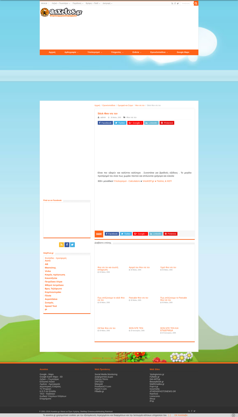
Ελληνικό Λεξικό (47, 381)
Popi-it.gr (107, 358)
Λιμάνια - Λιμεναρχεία (50, 384)
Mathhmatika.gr (157, 384)
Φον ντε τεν (139, 105)
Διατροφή (106, 3)
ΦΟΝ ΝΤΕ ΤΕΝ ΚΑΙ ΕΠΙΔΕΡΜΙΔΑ (169, 329)
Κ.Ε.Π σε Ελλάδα (48, 391)
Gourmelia (155, 389)
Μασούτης (50, 267)
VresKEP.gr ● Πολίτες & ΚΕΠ (157, 181)
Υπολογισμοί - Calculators (127, 181)
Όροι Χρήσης (74, 411)
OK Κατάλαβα (180, 415)
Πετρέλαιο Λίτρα (53, 281)
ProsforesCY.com (103, 386)
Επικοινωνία (93, 411)
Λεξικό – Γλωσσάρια (60, 3)
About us (64, 411)
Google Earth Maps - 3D (51, 377)
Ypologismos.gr (157, 374)
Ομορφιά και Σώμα (125, 105)
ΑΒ (46, 264)
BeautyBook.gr (157, 381)
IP (46, 309)
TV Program (45, 389)
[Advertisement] (140, 28)
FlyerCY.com (101, 389)
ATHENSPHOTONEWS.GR (163, 391)
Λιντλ (48, 260)
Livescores (155, 396)
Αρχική (97, 105)
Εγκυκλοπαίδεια (108, 105)
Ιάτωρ (152, 398)
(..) (169, 415)
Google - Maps (47, 374)
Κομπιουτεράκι (53, 292)
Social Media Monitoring (106, 374)
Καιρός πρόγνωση (55, 274)
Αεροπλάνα (51, 299)
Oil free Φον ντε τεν (107, 328)
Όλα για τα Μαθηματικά (122, 358)
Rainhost (154, 394)
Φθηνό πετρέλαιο (54, 285)
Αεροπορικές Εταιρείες (50, 386)
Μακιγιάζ (99, 384)
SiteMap (83, 411)
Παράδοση (77, 3)
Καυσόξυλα (51, 278)
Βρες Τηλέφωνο (53, 288)
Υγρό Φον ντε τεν (168, 267)
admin (103, 117)
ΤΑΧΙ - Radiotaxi (47, 394)
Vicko (48, 271)
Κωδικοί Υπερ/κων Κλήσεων (53, 396)
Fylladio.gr (155, 377)
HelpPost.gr (97, 358)
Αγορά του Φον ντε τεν (139, 267)
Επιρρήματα (45, 398)
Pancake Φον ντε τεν (138, 298)
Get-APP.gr (155, 379)
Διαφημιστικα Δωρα (104, 377)
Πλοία (48, 295)
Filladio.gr (99, 391)
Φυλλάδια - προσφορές (56, 258)
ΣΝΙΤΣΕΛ (99, 381)
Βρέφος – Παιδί (92, 3)
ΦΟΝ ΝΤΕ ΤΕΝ (136, 328)
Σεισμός (49, 302)
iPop (152, 401)
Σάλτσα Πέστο (101, 379)
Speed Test (51, 306)
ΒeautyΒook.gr (140, 358)
